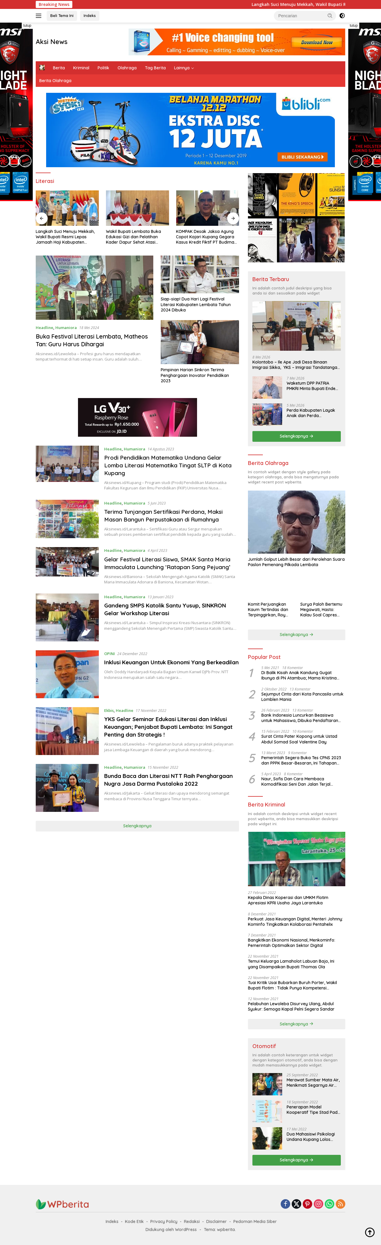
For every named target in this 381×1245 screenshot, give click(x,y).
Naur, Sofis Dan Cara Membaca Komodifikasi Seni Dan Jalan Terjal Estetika (295, 781)
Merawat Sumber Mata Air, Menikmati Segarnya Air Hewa (313, 1082)
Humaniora (66, 327)
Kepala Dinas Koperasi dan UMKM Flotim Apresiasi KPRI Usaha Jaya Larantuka (288, 900)
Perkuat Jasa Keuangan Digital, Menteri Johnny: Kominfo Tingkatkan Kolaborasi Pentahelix (295, 921)
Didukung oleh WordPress (171, 1229)
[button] (330, 15)
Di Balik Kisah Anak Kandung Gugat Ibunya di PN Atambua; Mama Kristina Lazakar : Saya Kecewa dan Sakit (299, 675)
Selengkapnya (137, 833)
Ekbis (109, 718)
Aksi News (52, 41)
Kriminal (81, 68)
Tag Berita (155, 68)
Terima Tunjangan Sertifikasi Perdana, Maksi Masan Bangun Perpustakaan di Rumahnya (167, 515)
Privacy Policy (163, 1221)
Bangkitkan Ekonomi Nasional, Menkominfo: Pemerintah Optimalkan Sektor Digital (291, 942)
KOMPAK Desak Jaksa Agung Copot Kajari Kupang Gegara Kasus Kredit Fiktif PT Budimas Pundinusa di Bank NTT (206, 237)
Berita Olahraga (55, 80)
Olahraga (127, 68)
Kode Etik (134, 1221)
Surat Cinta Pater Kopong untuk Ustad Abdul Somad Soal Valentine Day (299, 739)
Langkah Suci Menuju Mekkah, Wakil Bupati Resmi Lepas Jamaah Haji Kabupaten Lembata (65, 237)
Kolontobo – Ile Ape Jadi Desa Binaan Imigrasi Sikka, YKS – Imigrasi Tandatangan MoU (296, 364)
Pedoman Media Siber (255, 1221)
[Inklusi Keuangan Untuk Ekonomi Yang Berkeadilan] (67, 682)
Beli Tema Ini (62, 15)
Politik (103, 68)
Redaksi (192, 1221)
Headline (44, 327)
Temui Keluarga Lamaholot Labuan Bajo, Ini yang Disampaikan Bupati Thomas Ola (291, 964)
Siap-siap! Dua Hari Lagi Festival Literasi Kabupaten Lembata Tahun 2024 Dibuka (196, 304)
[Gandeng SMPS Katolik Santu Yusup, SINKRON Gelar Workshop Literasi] (67, 625)
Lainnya (182, 68)
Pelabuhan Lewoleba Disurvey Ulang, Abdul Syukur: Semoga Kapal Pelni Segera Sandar (291, 1006)
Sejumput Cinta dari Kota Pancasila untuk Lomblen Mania (302, 696)
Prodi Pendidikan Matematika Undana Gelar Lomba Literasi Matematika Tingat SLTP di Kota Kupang (167, 465)
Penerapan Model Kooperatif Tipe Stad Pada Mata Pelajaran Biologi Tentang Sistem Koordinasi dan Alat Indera (313, 1109)
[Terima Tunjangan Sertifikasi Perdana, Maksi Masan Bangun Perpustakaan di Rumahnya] (67, 519)
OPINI (110, 661)
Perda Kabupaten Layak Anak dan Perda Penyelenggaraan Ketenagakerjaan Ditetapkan (311, 413)
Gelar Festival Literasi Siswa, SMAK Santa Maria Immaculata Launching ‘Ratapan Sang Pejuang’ (167, 566)
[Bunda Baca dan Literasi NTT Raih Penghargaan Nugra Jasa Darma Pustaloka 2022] (67, 796)
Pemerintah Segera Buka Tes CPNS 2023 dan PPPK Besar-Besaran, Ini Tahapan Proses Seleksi (301, 760)
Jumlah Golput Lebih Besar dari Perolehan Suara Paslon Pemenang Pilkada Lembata (296, 562)
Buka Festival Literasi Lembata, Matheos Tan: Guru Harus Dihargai (94, 340)
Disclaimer (216, 1221)
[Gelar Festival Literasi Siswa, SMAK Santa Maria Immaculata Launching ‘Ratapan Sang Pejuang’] (67, 569)
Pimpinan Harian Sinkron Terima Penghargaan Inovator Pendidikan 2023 (195, 375)
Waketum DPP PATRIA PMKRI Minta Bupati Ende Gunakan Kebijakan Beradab (311, 385)
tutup (27, 26)
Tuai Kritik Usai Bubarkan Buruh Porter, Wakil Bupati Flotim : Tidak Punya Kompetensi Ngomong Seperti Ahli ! (292, 985)
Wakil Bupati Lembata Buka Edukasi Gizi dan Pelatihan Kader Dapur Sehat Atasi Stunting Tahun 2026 (133, 237)
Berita (59, 68)
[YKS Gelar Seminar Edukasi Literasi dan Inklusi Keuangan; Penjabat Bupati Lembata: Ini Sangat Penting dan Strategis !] (67, 739)
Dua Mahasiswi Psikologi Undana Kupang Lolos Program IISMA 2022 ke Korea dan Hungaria (311, 1136)
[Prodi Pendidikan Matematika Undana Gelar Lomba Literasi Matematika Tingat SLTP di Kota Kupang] (67, 468)
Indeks (90, 15)
